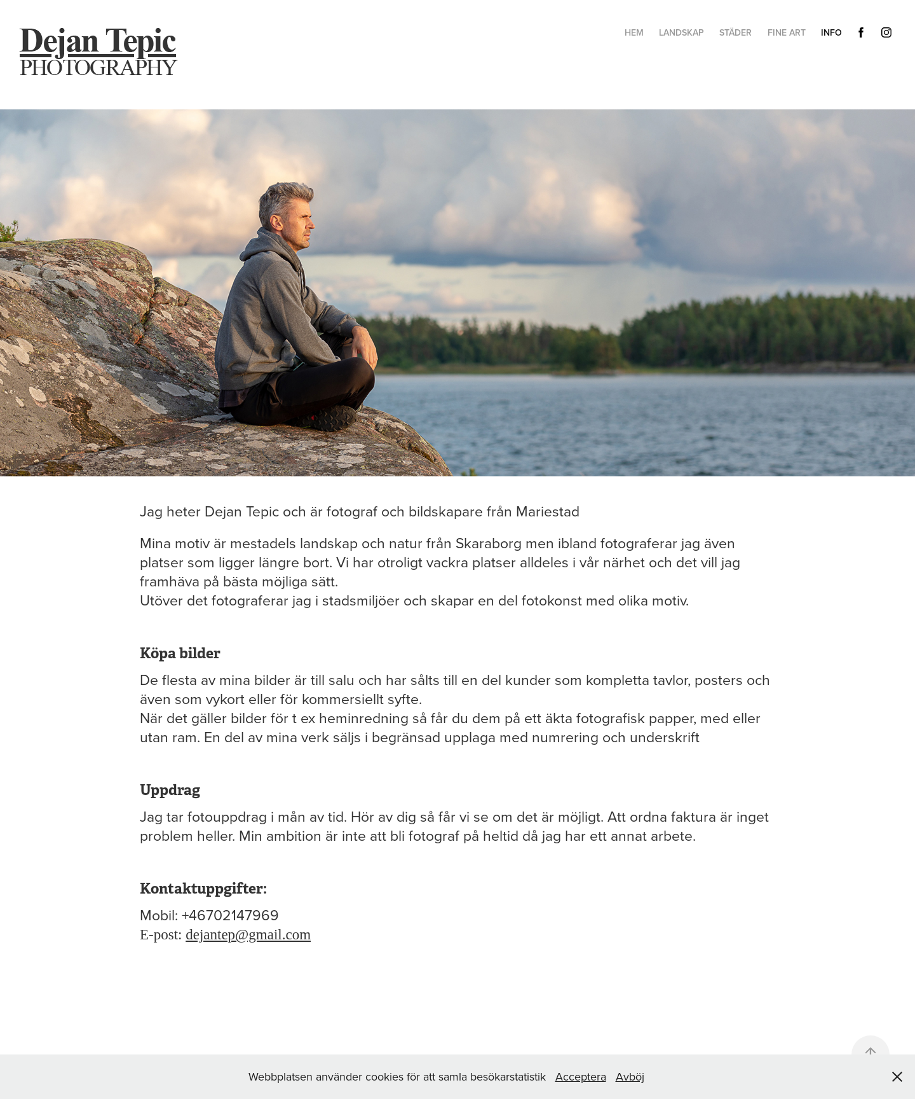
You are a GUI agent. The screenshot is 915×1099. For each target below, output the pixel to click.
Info (831, 32)
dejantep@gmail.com (248, 935)
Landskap (681, 32)
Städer (735, 32)
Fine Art (787, 32)
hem (634, 32)
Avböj (630, 1076)
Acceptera (580, 1076)
